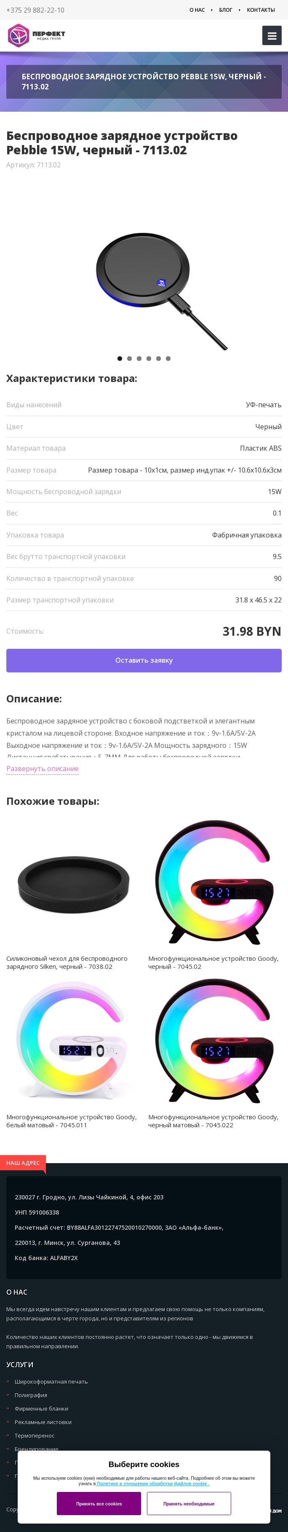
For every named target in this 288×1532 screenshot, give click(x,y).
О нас (197, 9)
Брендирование (37, 1449)
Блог (225, 9)
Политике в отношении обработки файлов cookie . (152, 1483)
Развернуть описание (42, 768)
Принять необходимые (189, 1503)
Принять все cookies (99, 1503)
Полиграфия (31, 1395)
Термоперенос (34, 1435)
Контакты (261, 9)
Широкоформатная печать (51, 1381)
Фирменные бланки (41, 1408)
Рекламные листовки (43, 1422)
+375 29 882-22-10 (35, 10)
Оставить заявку (144, 660)
